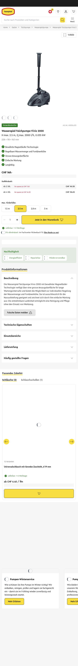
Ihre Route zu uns (51, 233)
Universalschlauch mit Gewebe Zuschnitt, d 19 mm (27, 467)
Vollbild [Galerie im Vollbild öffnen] (68, 35)
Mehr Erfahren (14, 601)
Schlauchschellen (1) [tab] (32, 380)
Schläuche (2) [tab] (9, 380)
